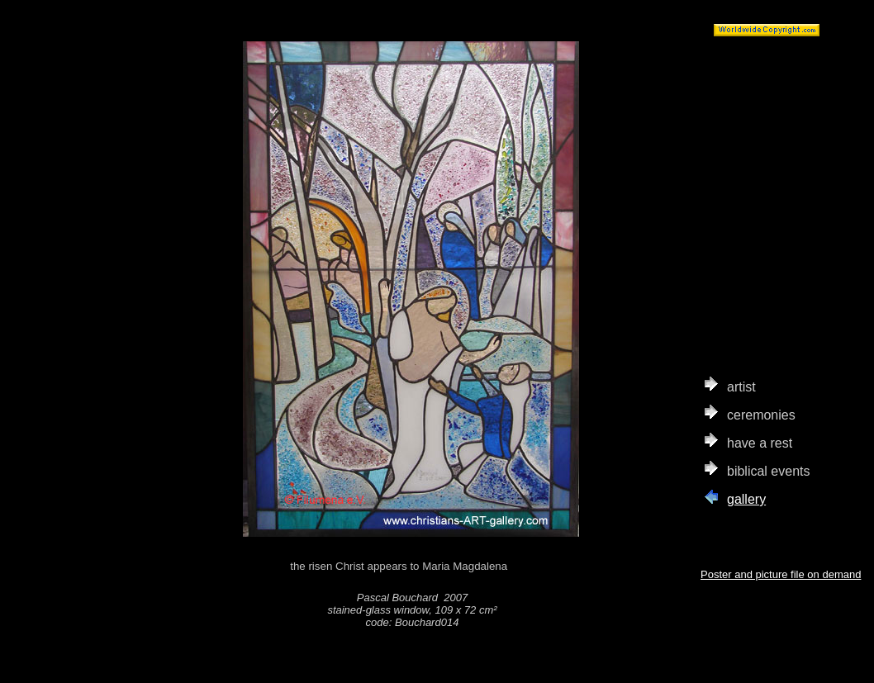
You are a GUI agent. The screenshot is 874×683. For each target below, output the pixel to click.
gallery (746, 499)
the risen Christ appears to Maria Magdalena (412, 567)
